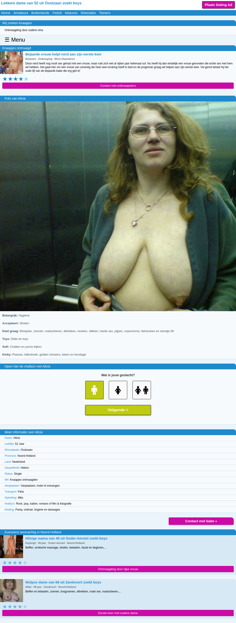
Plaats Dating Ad (218, 5)
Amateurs (20, 13)
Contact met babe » (201, 521)
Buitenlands (40, 13)
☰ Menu (15, 40)
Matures (71, 13)
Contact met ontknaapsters (118, 85)
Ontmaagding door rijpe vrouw (118, 569)
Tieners (104, 13)
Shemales (88, 13)
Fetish (57, 13)
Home (5, 13)
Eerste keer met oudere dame (118, 613)
